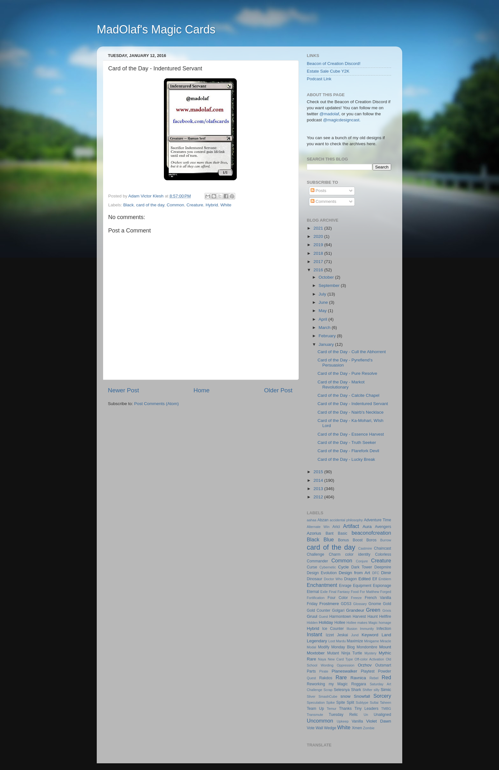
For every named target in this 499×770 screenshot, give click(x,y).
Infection (383, 628)
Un (366, 715)
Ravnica (358, 677)
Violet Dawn (378, 721)
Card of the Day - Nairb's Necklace (350, 412)
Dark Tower (361, 567)
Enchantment (322, 585)
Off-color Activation (369, 659)
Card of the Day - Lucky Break (346, 459)
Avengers (383, 526)
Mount (385, 647)
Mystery (370, 653)
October (327, 277)
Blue (329, 539)
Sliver (311, 696)
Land (386, 634)
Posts (319, 190)
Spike (330, 702)
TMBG (386, 708)
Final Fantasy (339, 592)
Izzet (330, 635)
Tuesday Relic (343, 714)
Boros (371, 540)
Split (350, 702)
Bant (330, 533)
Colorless (383, 554)
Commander (317, 561)
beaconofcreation (371, 533)
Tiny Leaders (366, 708)
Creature (194, 205)
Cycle (343, 567)
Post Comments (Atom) (156, 403)
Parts (311, 671)
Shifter (367, 690)
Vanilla (357, 721)
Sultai (374, 702)
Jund (354, 635)
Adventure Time (377, 520)
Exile (323, 592)
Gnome (375, 604)
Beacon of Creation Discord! (334, 63)
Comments (323, 201)
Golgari (338, 610)
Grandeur (355, 610)
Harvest (359, 616)
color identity (357, 554)
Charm (334, 554)
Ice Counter (333, 628)
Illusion (352, 629)
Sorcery (382, 696)
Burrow (385, 540)
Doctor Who (333, 579)
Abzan (323, 520)
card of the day (150, 205)
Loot (331, 641)
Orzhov (365, 665)
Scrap (328, 690)
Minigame (371, 641)
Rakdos (325, 678)
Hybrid (212, 205)
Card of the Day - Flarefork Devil (348, 450)
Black (128, 205)
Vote (310, 728)
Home (201, 390)
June (324, 302)
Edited (364, 578)
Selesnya (342, 690)
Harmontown (340, 616)
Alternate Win (318, 527)
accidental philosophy (346, 520)
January (327, 344)
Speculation (316, 702)
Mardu (341, 641)
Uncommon (320, 721)
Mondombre (367, 647)
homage (385, 622)
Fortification (316, 598)
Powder (384, 671)
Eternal (313, 591)
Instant (314, 634)
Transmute (315, 715)
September (330, 285)
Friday (312, 604)
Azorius (314, 533)
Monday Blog (343, 647)
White (226, 205)
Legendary (317, 640)
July (323, 294)
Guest (323, 616)
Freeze (356, 598)
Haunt (372, 616)
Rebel (373, 678)
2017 (318, 261)
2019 (318, 244)
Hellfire (385, 616)
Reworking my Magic (327, 684)
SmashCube (328, 696)
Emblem (384, 579)
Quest (311, 678)
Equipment (362, 585)
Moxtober (316, 653)
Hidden (312, 622)
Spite (340, 702)
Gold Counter (318, 610)
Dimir (386, 572)
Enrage (345, 585)
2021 (318, 228)
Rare (341, 677)
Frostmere (329, 603)
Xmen (357, 728)
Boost (357, 540)
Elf (374, 579)
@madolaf (329, 113)
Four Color (337, 597)
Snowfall (362, 696)
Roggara (358, 684)
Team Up (315, 708)
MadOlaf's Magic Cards (156, 29)
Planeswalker (344, 671)
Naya (322, 659)
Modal (311, 647)
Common (175, 205)
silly (376, 690)
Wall (319, 728)
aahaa (311, 520)
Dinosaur (314, 579)
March (325, 327)
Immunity (367, 629)
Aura (367, 526)
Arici (336, 526)
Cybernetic (328, 567)
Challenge (315, 554)
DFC (375, 573)
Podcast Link (319, 78)
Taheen (385, 702)
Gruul (312, 616)
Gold (387, 604)
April (323, 319)
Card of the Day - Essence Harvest (351, 434)
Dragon (350, 579)
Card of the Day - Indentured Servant (353, 403)
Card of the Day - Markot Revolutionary (341, 384)
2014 (318, 480)
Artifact (351, 526)
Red (386, 677)
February (328, 335)
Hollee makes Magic (362, 622)
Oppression (345, 665)
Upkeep (342, 721)
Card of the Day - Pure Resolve (347, 373)
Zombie (369, 728)
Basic (343, 533)
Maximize (355, 641)
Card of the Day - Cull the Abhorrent (352, 351)
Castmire (365, 548)
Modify (323, 647)
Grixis (386, 610)
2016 (318, 269)
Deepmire (382, 567)
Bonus (343, 540)
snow (346, 696)
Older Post (278, 390)
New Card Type (340, 659)
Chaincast (382, 548)
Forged (385, 592)
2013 (318, 488)
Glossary (360, 604)
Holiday (326, 622)
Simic (386, 689)
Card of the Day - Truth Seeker (347, 442)
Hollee (339, 622)
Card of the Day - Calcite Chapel (348, 395)
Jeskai (342, 635)
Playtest (368, 671)
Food (355, 592)
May (323, 310)
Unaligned (382, 714)
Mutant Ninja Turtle (344, 653)
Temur (331, 708)
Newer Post (123, 390)
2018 (318, 253)
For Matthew (369, 592)
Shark (356, 690)
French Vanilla (378, 597)
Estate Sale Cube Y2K (328, 71)
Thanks (345, 708)
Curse (312, 567)
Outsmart (383, 665)
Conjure (362, 561)
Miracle (385, 641)
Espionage (382, 585)
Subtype (362, 702)
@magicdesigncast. (341, 120)
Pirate (323, 671)
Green (373, 610)
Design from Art (354, 572)
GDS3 (346, 604)
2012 (318, 497)
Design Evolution (322, 573)
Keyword (370, 634)
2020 (318, 236)
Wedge (330, 728)
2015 (318, 471)
